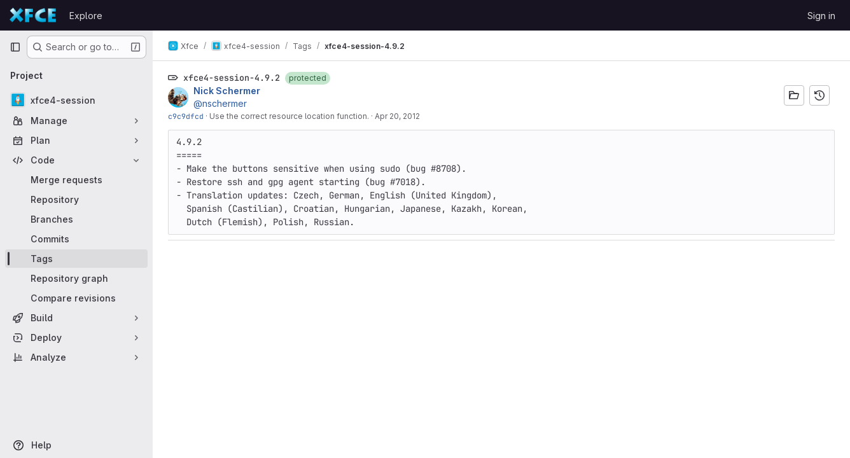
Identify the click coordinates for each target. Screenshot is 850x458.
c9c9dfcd (186, 116)
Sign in (821, 15)
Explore (85, 15)
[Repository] (76, 199)
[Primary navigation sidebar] (15, 47)
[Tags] (76, 258)
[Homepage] (33, 15)
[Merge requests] (76, 179)
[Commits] (76, 239)
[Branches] (76, 219)
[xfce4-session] (76, 100)
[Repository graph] (76, 278)
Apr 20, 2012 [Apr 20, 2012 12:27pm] (397, 116)
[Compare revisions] (76, 298)
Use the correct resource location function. (289, 116)
